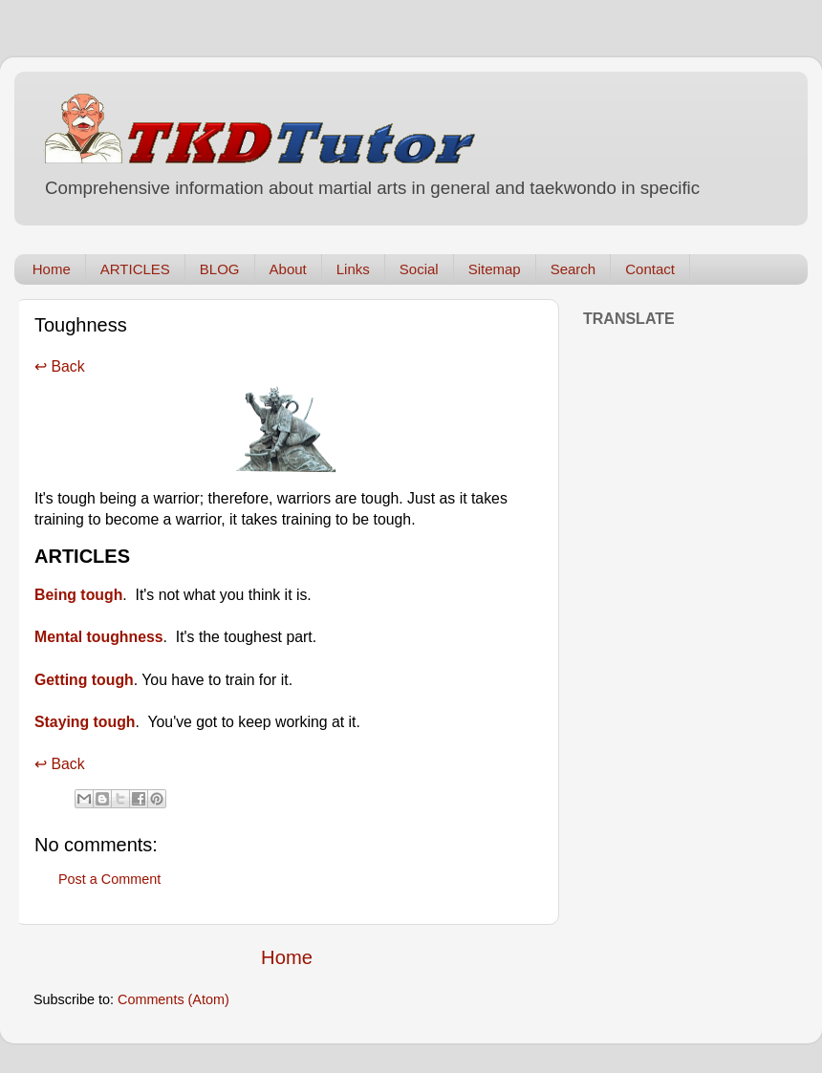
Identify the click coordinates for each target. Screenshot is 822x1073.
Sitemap (494, 269)
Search (573, 269)
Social (419, 269)
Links (353, 269)
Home (51, 269)
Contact (650, 269)
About (288, 269)
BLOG (220, 269)
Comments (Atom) (173, 999)
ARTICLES (135, 269)
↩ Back (59, 366)
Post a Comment (109, 879)
